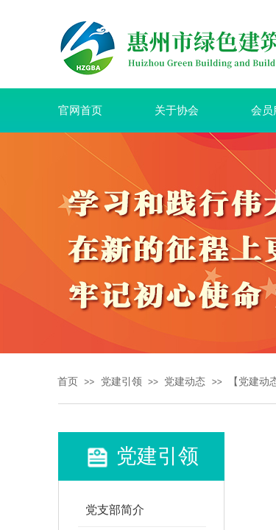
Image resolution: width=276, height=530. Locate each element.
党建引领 (121, 381)
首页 (67, 381)
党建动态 (184, 381)
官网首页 (80, 110)
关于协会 (177, 110)
